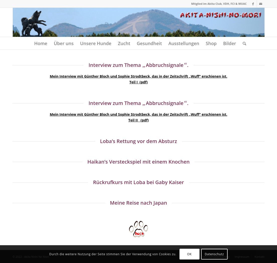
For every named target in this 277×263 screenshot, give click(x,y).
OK (189, 254)
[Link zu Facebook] (253, 4)
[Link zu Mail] (260, 4)
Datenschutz (214, 254)
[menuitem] (40, 43)
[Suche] (242, 43)
